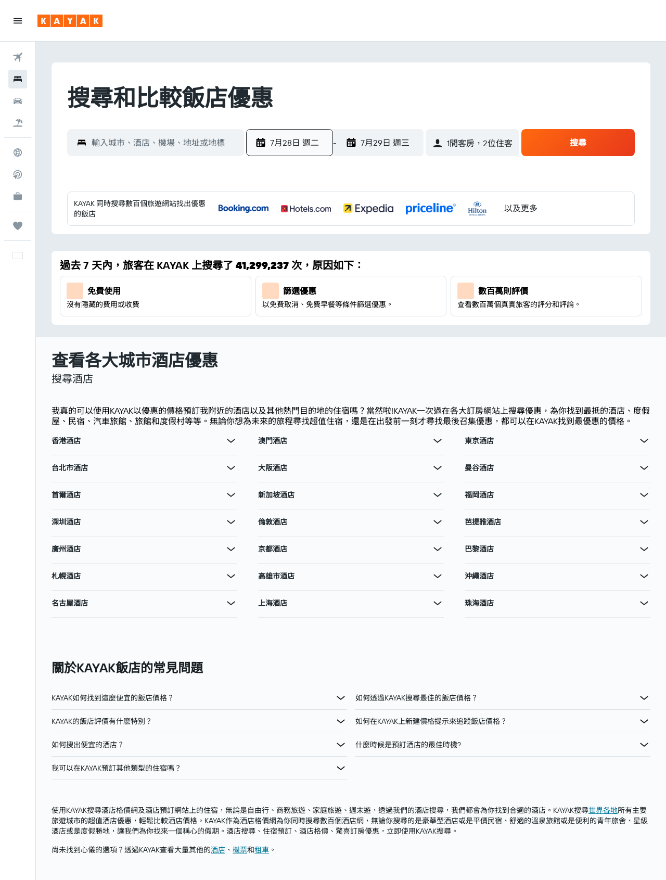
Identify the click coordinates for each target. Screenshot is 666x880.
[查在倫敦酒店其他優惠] (437, 522)
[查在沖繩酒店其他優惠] (644, 576)
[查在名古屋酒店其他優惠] (231, 603)
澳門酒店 (272, 440)
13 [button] (295, 290)
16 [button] (370, 290)
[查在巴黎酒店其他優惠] (644, 549)
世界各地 (603, 810)
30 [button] (369, 340)
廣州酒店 (66, 549)
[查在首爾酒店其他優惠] (231, 495)
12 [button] (270, 290)
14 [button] (320, 290)
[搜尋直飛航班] (17, 174)
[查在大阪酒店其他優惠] (437, 468)
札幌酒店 (66, 576)
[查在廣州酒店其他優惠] (231, 549)
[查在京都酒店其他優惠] (437, 549)
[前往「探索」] (17, 152)
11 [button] (419, 265)
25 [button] (419, 315)
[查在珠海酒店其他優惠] (644, 603)
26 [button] (269, 340)
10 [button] (394, 265)
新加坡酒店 (276, 495)
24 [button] (394, 315)
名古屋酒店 (70, 603)
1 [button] (344, 240)
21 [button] (320, 315)
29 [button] (344, 340)
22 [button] (344, 315)
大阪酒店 (272, 468)
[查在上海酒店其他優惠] (437, 603)
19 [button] (270, 315)
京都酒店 (272, 549)
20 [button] (294, 315)
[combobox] (165, 142)
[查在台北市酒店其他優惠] (231, 468)
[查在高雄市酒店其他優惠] (437, 576)
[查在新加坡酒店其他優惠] (437, 495)
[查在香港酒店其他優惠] (231, 441)
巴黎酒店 (479, 549)
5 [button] (269, 265)
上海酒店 (272, 603)
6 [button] (294, 265)
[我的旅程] (17, 225)
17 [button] (394, 290)
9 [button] (369, 265)
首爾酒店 (66, 495)
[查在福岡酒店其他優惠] (644, 495)
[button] (17, 20)
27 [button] (294, 340)
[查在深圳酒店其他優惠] (231, 522)
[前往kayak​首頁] (70, 21)
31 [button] (395, 340)
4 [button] (419, 240)
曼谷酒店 (479, 468)
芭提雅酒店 (483, 522)
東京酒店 (479, 440)
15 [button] (345, 290)
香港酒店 (66, 440)
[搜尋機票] (17, 57)
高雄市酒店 (276, 576)
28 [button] (319, 340)
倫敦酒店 (272, 522)
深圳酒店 (66, 522)
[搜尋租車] (17, 101)
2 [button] (369, 240)
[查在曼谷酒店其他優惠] (644, 468)
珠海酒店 (479, 603)
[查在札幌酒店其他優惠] (231, 576)
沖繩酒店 (479, 576)
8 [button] (344, 265)
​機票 (240, 850)
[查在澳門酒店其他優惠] (437, 441)
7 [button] (319, 265)
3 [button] (394, 240)
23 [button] (369, 315)
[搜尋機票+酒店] (17, 122)
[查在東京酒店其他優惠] (644, 441)
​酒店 (218, 850)
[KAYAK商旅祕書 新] (17, 196)
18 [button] (420, 290)
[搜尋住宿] (17, 79)
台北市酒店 (70, 468)
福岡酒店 (479, 495)
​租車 (261, 850)
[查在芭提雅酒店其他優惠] (644, 522)
